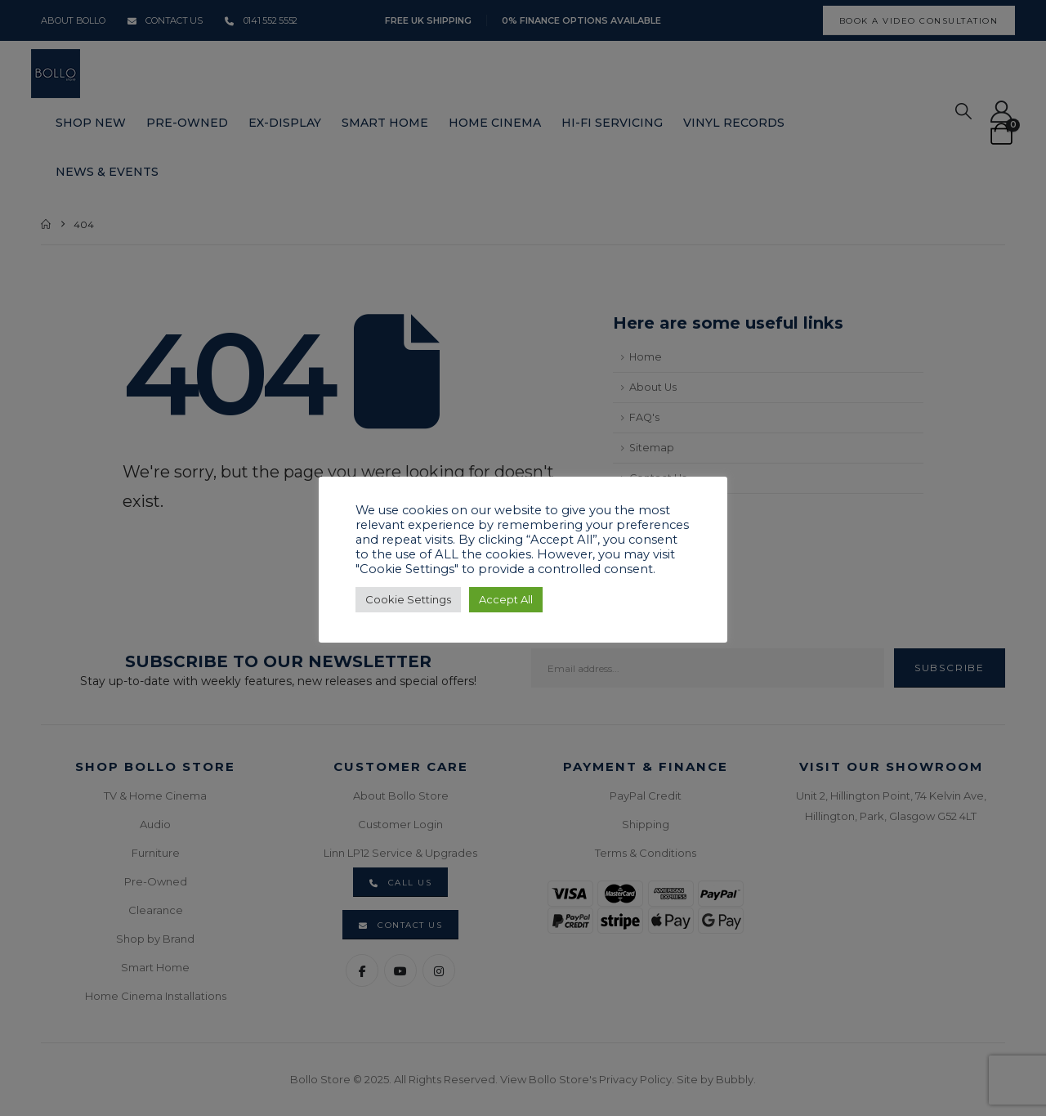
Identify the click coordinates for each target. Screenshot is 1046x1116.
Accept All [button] (506, 599)
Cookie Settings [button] (408, 599)
